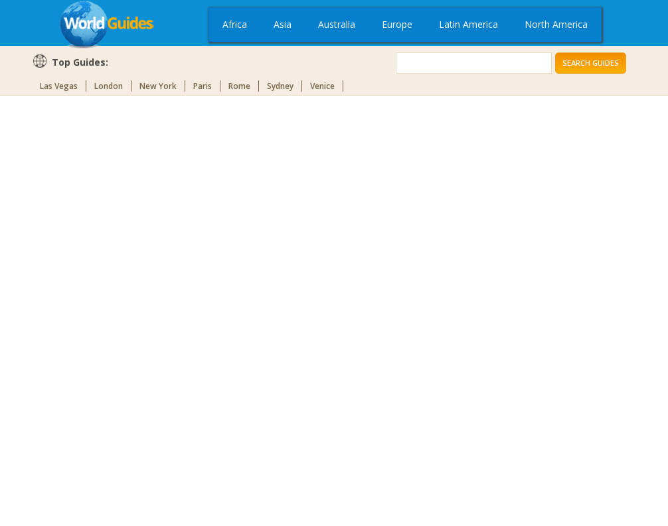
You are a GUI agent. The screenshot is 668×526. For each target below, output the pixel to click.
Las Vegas (59, 86)
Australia (336, 24)
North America (556, 24)
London (108, 86)
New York (158, 86)
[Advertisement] (85, 308)
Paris (202, 86)
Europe (397, 24)
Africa (234, 24)
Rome (239, 86)
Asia (283, 24)
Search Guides (590, 63)
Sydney (280, 86)
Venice (322, 86)
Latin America (468, 24)
